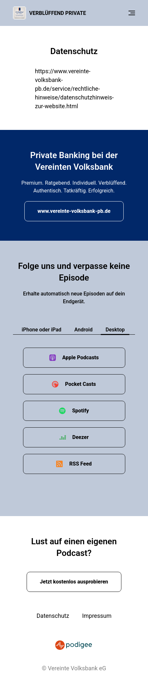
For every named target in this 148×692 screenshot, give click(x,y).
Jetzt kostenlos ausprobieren (74, 582)
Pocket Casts (80, 384)
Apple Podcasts (80, 357)
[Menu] (132, 13)
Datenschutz (53, 615)
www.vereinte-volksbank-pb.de (74, 211)
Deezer (80, 437)
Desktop (115, 330)
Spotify (80, 411)
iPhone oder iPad (41, 330)
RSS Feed (80, 464)
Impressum (97, 615)
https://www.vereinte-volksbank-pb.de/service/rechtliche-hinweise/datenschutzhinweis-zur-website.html (74, 89)
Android (83, 330)
